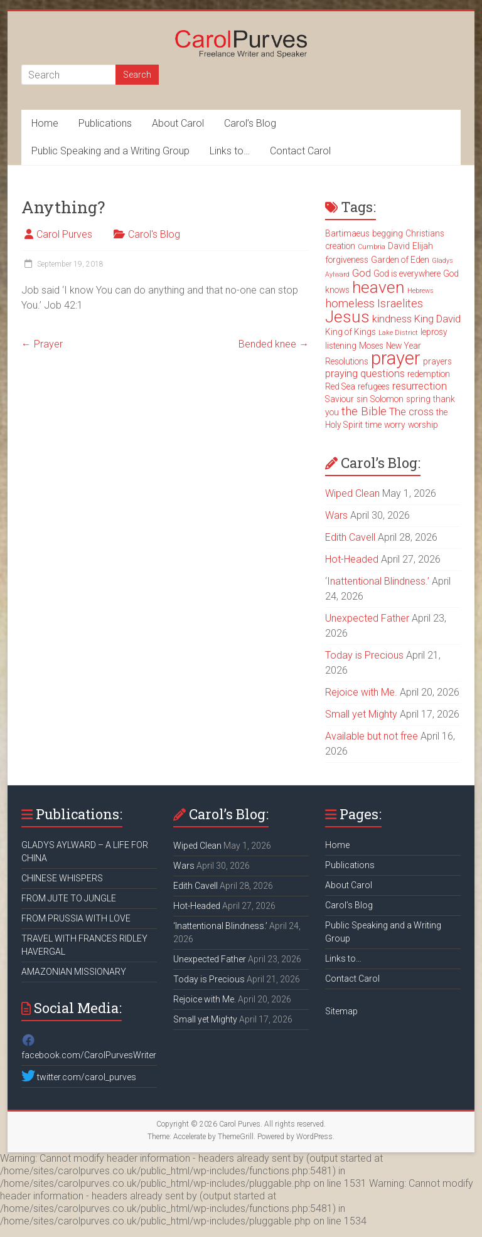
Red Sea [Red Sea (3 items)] (340, 386)
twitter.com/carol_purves (78, 1077)
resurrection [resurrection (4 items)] (419, 386)
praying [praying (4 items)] (341, 374)
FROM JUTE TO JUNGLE (68, 898)
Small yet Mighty (361, 714)
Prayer (42, 344)
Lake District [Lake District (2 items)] (398, 333)
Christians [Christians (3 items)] (424, 233)
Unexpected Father (367, 618)
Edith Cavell (350, 537)
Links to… (230, 151)
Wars (336, 515)
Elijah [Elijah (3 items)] (422, 246)
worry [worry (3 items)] (394, 425)
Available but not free (371, 736)
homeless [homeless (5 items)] (350, 304)
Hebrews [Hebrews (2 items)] (420, 291)
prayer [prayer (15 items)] (395, 358)
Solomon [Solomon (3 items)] (387, 399)
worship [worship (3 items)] (423, 425)
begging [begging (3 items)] (387, 233)
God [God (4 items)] (361, 273)
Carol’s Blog (250, 123)
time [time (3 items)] (373, 425)
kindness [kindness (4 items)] (392, 319)
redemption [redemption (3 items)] (428, 374)
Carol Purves (64, 234)
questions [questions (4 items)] (382, 374)
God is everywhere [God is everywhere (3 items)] (407, 273)
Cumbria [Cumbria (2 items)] (371, 247)
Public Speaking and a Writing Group (110, 151)
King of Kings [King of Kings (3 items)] (350, 332)
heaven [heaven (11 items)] (378, 287)
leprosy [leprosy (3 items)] (433, 332)
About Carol (178, 123)
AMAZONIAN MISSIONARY (73, 972)
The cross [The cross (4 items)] (411, 412)
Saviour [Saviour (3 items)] (339, 399)
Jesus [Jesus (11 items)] (347, 316)
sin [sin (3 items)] (362, 399)
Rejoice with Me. (361, 692)
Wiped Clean (352, 493)
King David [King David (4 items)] (437, 319)
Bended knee (273, 344)
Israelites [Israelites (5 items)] (400, 304)
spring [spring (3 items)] (418, 399)
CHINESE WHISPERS (62, 878)
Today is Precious (364, 655)
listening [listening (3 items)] (340, 346)
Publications (105, 123)
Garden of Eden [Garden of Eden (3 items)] (400, 260)
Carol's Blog (154, 234)
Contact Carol (300, 151)
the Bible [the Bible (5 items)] (364, 411)
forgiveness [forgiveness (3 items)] (346, 260)
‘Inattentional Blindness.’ (377, 581)
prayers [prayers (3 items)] (437, 361)
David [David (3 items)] (399, 246)
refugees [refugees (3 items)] (374, 386)
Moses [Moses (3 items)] (371, 346)
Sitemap (341, 1011)
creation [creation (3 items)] (340, 246)
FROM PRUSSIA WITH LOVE (76, 918)
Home (44, 123)
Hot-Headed (351, 559)
